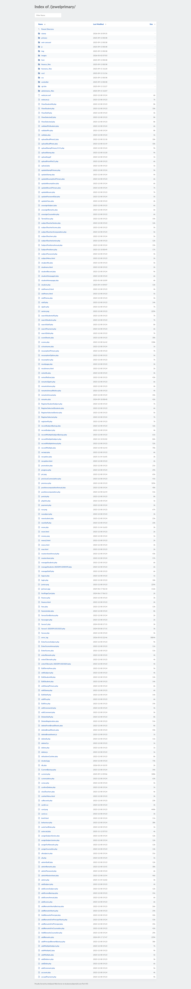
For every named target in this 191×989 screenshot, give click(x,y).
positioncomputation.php (49, 492)
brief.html (43, 818)
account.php (44, 972)
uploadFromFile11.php (48, 161)
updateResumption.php (48, 183)
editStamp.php (45, 690)
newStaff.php (44, 523)
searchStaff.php (45, 324)
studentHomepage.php (48, 280)
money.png (44, 536)
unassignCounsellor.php (48, 214)
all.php (42, 858)
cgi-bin (42, 86)
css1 (41, 73)
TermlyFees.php (45, 219)
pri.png (42, 474)
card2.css (43, 805)
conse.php (43, 783)
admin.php (43, 880)
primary (42, 38)
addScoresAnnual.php (48, 897)
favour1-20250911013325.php (51, 629)
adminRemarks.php (47, 867)
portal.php (43, 496)
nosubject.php (45, 514)
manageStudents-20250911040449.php (55, 567)
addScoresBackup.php (48, 893)
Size (151, 24)
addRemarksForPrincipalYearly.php (52, 920)
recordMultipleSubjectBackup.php (52, 435)
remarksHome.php (46, 386)
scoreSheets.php (46, 338)
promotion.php (45, 465)
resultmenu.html (46, 368)
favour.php (43, 633)
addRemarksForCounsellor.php (51, 928)
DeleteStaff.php (45, 717)
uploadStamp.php (46, 153)
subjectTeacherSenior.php (49, 223)
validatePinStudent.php (48, 126)
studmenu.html (45, 267)
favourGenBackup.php (48, 615)
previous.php (44, 483)
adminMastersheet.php (48, 875)
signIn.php (43, 307)
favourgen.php (45, 620)
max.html (43, 549)
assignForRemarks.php (48, 845)
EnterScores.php (46, 651)
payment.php (44, 505)
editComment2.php (47, 708)
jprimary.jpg (44, 589)
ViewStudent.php (46, 108)
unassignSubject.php (47, 205)
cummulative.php (46, 778)
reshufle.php (44, 373)
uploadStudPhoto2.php (48, 139)
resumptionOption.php (48, 355)
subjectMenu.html (46, 258)
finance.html (44, 602)
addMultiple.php (46, 955)
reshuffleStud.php (46, 377)
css (41, 78)
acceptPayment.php (47, 977)
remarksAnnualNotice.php (49, 391)
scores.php (43, 342)
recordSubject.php (46, 430)
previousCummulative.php (49, 479)
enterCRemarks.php (47, 659)
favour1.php (44, 624)
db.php (42, 765)
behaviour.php (45, 822)
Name (40, 24)
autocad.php (44, 831)
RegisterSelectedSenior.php (50, 413)
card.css (42, 814)
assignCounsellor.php (47, 849)
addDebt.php (44, 964)
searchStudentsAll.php (48, 316)
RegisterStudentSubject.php (50, 404)
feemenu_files (45, 69)
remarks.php (44, 399)
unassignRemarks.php (47, 210)
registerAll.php (45, 421)
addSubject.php (45, 884)
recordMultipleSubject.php (49, 439)
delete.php (43, 748)
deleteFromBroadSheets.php (50, 725)
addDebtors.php (45, 959)
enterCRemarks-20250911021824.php (54, 664)
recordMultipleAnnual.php (49, 443)
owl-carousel (44, 42)
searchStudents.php (47, 320)
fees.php (43, 607)
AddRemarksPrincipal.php (49, 915)
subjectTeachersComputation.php (52, 232)
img (41, 51)
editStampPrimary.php (48, 686)
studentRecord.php (47, 271)
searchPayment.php (47, 329)
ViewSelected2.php (47, 117)
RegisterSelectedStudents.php (51, 408)
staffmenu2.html (46, 289)
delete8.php (44, 739)
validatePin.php (45, 130)
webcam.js (43, 100)
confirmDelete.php (46, 787)
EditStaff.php (44, 695)
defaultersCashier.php (48, 756)
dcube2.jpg (44, 761)
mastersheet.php (46, 558)
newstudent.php (46, 518)
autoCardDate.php (46, 827)
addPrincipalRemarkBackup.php (51, 942)
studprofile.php (45, 263)
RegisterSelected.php (47, 417)
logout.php (43, 576)
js (40, 47)
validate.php (44, 135)
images (42, 55)
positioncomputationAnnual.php (52, 487)
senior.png (43, 311)
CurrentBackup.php (47, 770)
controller (43, 82)
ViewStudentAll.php (47, 104)
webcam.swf (44, 95)
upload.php (44, 166)
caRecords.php (45, 800)
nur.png (42, 509)
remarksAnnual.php (47, 395)
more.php (43, 527)
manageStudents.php (47, 562)
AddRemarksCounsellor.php (50, 933)
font (41, 60)
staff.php (43, 302)
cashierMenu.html (46, 796)
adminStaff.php (45, 862)
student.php (44, 285)
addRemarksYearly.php (48, 911)
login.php (43, 580)
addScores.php (45, 902)
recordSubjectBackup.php (49, 426)
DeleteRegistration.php (48, 721)
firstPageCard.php (46, 593)
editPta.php (44, 699)
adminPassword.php (47, 871)
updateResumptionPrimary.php (51, 179)
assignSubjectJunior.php (48, 840)
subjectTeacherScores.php (49, 227)
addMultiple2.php (46, 950)
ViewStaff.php (45, 113)
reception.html (45, 461)
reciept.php (44, 452)
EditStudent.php (45, 681)
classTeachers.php (46, 792)
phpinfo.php (44, 501)
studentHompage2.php (48, 276)
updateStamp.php (46, 175)
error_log (43, 637)
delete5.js (43, 743)
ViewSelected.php (46, 122)
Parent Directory (46, 29)
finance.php (44, 598)
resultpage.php (45, 364)
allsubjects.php (45, 853)
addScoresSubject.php (48, 889)
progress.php (44, 470)
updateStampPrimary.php (49, 170)
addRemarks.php (46, 937)
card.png (43, 809)
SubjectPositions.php (47, 249)
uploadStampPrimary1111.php (51, 148)
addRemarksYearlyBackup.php (51, 906)
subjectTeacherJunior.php (49, 241)
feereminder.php (46, 611)
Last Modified (98, 24)
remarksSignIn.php (46, 382)
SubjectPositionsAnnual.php (50, 245)
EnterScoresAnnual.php (48, 646)
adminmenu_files (46, 91)
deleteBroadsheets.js (47, 734)
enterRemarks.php (46, 655)
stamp (42, 33)
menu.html (43, 545)
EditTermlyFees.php (47, 668)
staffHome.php (45, 298)
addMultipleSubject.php (48, 946)
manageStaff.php (46, 571)
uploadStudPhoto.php (48, 144)
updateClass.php (46, 201)
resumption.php (45, 360)
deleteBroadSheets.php (48, 730)
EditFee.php (44, 704)
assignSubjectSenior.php (49, 836)
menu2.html (44, 540)
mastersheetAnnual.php (48, 554)
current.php (44, 774)
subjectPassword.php (47, 254)
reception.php (45, 457)
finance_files (44, 64)
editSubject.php (45, 673)
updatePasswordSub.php (49, 196)
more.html (43, 532)
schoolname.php (46, 346)
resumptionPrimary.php (48, 351)
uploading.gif (44, 157)
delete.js (43, 752)
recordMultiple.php (47, 448)
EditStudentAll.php (46, 677)
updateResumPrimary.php (49, 188)
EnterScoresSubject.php (48, 642)
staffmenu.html (45, 294)
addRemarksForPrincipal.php (50, 924)
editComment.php (46, 712)
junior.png (43, 584)
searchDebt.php (45, 333)
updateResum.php (46, 192)
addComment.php (46, 968)
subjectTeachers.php (47, 236)
